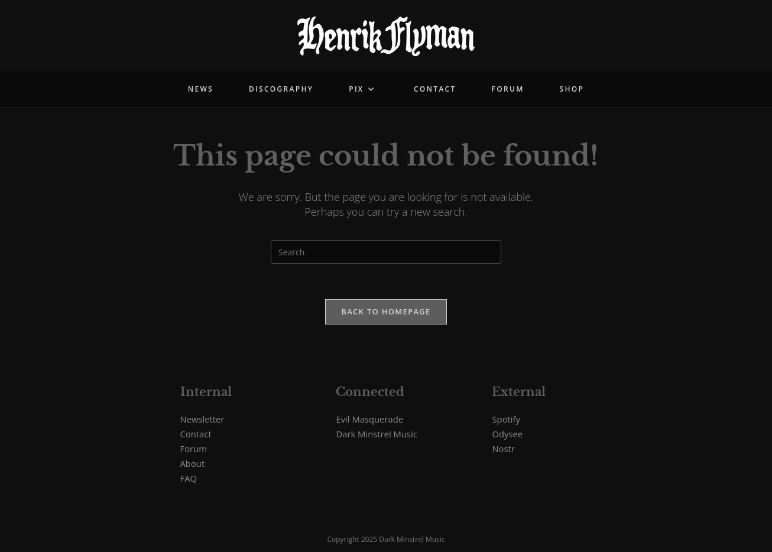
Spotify (506, 419)
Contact (196, 434)
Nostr (503, 448)
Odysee (507, 434)
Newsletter (202, 419)
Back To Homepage (385, 311)
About (192, 463)
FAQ (188, 478)
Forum (193, 448)
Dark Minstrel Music (376, 434)
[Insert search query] (386, 252)
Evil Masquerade (369, 419)
